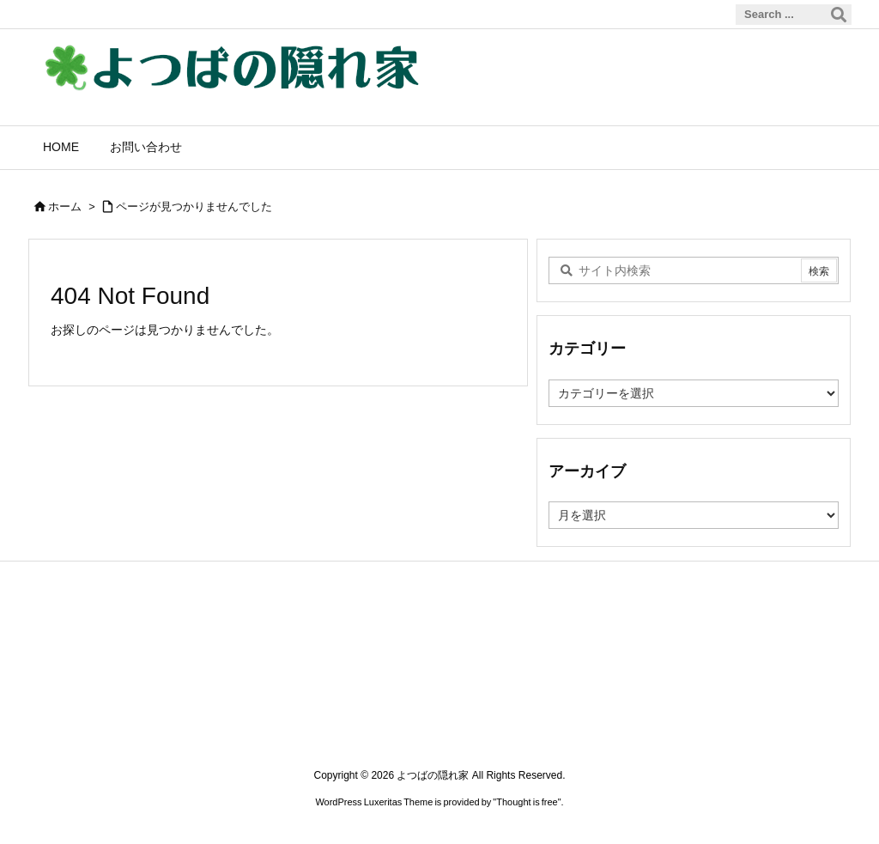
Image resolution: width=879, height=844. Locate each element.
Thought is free (526, 802)
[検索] (839, 14)
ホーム (65, 206)
